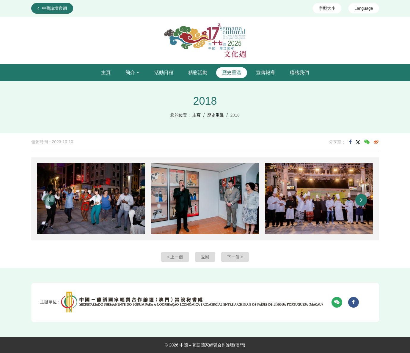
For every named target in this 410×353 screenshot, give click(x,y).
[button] (49, 200)
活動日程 (163, 72)
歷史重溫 (231, 72)
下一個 (235, 257)
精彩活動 (197, 72)
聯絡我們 (299, 72)
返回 (205, 257)
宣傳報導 (265, 72)
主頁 (106, 72)
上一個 (175, 257)
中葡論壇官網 (52, 8)
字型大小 (327, 8)
